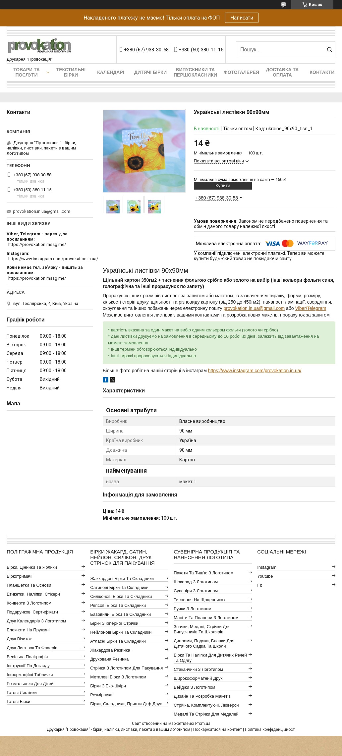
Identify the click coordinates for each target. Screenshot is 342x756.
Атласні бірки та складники (117, 641)
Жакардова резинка (110, 650)
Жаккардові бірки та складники (122, 578)
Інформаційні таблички (30, 674)
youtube (265, 576)
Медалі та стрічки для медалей (206, 714)
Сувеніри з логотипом (196, 590)
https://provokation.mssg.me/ (37, 244)
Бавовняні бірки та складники (120, 614)
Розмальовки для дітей (30, 683)
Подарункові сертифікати (32, 612)
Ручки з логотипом (192, 608)
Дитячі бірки (150, 72)
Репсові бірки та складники (118, 605)
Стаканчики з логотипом (198, 669)
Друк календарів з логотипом (36, 620)
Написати (241, 18)
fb (259, 585)
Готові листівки (22, 692)
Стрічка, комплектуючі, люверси (206, 705)
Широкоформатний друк (198, 678)
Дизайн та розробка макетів (202, 696)
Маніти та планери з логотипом (206, 617)
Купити (222, 185)
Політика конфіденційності (270, 729)
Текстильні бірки (71, 72)
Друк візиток (19, 638)
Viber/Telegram (310, 308)
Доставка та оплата (282, 72)
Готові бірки (18, 701)
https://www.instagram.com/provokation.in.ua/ (255, 370)
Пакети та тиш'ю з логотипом (203, 572)
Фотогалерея (241, 72)
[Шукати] (329, 49)
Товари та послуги (26, 72)
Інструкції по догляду (28, 665)
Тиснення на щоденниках (199, 599)
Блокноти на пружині (28, 629)
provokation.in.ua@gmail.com (254, 308)
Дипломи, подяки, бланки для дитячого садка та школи (204, 643)
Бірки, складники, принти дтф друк (126, 703)
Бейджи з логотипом (194, 687)
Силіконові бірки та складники (121, 596)
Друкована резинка (109, 659)
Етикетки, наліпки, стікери (33, 594)
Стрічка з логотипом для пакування (126, 668)
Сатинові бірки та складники (119, 587)
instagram (266, 567)
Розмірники (101, 694)
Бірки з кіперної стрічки (114, 623)
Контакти (322, 72)
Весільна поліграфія (27, 656)
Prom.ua (202, 723)
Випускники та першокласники (195, 72)
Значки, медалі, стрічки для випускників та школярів (202, 629)
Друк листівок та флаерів (32, 647)
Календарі (110, 72)
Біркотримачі (19, 576)
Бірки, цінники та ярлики (32, 567)
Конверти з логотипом (29, 603)
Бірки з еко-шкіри (108, 685)
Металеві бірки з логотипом (118, 676)
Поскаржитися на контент (217, 729)
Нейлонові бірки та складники (120, 632)
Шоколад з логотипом (196, 581)
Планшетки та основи (29, 585)
